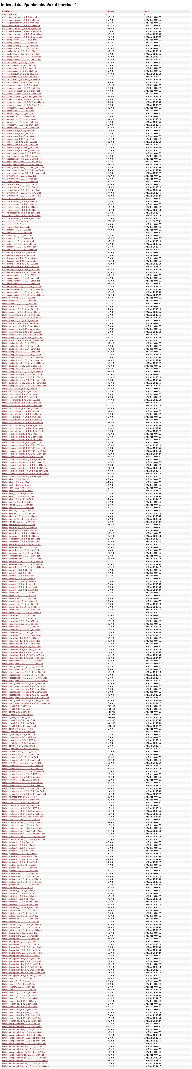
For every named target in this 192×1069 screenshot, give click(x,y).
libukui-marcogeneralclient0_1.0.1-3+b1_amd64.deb (25, 681)
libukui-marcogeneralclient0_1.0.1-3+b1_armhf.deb (24, 675)
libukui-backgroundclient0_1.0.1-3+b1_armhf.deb (23, 1038)
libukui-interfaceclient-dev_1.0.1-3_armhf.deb (22, 822)
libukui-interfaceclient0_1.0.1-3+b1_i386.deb (21, 808)
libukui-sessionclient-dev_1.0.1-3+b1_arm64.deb (23, 428)
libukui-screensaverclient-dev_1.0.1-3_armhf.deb (23, 459)
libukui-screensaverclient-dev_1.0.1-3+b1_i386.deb (24, 468)
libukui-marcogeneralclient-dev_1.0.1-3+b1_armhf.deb (25, 698)
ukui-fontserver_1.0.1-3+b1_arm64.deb (19, 247)
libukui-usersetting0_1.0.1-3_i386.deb (18, 298)
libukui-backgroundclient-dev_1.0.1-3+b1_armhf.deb (25, 1061)
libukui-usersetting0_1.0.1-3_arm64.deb (19, 304)
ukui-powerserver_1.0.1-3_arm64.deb (18, 114)
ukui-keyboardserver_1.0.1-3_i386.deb (19, 176)
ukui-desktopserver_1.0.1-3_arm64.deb (19, 258)
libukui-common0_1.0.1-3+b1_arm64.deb (20, 995)
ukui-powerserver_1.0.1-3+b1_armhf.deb (20, 122)
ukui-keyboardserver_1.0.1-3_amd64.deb (20, 184)
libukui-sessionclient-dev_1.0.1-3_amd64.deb (22, 420)
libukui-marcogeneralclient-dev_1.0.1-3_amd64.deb (24, 692)
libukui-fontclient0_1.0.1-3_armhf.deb (18, 890)
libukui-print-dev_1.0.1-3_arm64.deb (18, 508)
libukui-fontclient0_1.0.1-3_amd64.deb (19, 896)
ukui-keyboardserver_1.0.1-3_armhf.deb (19, 179)
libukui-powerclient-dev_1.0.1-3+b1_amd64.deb (23, 567)
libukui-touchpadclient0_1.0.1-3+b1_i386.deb (21, 355)
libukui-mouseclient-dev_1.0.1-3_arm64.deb (21, 644)
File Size (110, 11)
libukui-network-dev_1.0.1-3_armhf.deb (19, 596)
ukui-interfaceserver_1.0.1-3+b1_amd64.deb (21, 218)
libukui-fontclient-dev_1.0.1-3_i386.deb (19, 910)
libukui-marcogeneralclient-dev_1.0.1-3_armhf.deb (24, 686)
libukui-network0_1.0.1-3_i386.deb (17, 570)
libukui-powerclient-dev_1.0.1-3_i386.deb (20, 547)
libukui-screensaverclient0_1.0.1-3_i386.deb (21, 434)
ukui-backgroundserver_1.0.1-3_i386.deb (20, 275)
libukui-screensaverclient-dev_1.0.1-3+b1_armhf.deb (25, 471)
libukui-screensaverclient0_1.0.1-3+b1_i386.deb (23, 445)
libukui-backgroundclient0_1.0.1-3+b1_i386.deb (23, 1035)
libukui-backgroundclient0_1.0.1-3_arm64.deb (22, 1029)
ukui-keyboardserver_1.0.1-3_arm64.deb (20, 182)
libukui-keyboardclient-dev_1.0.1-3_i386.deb (21, 774)
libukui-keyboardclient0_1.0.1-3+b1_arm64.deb (22, 769)
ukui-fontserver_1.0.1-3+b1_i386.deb (18, 241)
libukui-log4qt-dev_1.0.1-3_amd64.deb (19, 737)
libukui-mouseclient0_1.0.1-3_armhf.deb (19, 618)
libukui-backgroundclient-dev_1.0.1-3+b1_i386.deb (24, 1058)
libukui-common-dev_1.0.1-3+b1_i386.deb (20, 1012)
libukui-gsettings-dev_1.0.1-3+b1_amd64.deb (22, 885)
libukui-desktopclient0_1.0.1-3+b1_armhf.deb (22, 947)
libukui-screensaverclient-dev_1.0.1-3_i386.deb (22, 457)
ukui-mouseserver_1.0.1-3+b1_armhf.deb (20, 145)
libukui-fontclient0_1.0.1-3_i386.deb (17, 888)
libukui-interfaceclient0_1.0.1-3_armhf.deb (20, 800)
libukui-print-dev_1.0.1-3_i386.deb (17, 502)
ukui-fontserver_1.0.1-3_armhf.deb (17, 233)
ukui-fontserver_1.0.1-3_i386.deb (16, 230)
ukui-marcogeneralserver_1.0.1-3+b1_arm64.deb (23, 170)
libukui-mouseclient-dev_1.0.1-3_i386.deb (20, 638)
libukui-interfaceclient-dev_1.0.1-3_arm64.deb (22, 825)
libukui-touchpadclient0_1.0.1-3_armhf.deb (20, 346)
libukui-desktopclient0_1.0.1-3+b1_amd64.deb (22, 953)
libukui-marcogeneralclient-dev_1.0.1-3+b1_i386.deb (25, 695)
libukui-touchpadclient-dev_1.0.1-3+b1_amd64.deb (24, 386)
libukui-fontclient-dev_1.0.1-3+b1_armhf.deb (21, 924)
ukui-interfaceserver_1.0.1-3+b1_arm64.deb (21, 216)
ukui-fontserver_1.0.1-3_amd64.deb (17, 238)
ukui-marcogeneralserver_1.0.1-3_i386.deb (21, 153)
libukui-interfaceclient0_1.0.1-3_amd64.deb (21, 805)
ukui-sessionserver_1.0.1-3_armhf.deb (19, 65)
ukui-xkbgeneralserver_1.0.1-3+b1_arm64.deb (22, 34)
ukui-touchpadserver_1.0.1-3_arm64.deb (20, 46)
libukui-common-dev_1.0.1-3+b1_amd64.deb (21, 1021)
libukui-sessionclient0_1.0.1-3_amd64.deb (20, 397)
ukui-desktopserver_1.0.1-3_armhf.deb (19, 255)
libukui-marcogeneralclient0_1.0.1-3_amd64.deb (23, 669)
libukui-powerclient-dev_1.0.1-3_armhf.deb (20, 550)
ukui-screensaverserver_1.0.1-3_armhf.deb (21, 88)
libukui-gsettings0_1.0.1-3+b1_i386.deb (19, 854)
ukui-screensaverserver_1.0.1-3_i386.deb (20, 85)
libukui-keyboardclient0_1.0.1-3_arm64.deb (21, 757)
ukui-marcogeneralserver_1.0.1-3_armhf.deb (21, 156)
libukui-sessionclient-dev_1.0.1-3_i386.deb (20, 411)
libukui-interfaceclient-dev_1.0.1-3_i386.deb (21, 820)
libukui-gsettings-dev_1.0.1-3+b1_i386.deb (20, 876)
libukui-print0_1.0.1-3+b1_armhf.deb (18, 493)
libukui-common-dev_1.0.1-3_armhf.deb (19, 1004)
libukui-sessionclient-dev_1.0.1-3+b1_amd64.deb (23, 431)
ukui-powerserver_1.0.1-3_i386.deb (17, 108)
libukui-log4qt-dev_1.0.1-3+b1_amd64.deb (20, 749)
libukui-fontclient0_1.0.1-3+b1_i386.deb (19, 899)
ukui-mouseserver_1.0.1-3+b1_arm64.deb (20, 147)
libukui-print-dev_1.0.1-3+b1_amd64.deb (20, 522)
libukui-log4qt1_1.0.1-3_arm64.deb (17, 712)
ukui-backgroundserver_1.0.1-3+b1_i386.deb (21, 287)
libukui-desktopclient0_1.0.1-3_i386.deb (19, 933)
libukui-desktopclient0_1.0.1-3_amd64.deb (20, 941)
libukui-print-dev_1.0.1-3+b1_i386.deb (18, 513)
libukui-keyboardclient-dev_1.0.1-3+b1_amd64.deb (24, 794)
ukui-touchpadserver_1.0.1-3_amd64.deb (20, 48)
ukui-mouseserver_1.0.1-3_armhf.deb (18, 133)
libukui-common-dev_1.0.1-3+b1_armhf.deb (21, 1015)
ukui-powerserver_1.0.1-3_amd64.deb (18, 116)
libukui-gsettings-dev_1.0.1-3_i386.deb (19, 865)
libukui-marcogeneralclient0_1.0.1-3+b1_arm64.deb (24, 678)
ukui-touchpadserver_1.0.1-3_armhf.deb (19, 43)
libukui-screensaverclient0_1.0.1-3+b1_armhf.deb (23, 448)
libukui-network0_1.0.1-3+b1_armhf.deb (19, 584)
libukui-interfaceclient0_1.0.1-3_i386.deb (19, 797)
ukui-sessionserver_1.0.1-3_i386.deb (18, 63)
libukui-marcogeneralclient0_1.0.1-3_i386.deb (22, 661)
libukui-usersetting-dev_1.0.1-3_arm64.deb (21, 326)
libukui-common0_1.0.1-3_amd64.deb (18, 987)
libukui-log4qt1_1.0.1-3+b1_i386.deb (18, 717)
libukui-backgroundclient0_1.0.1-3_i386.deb (21, 1024)
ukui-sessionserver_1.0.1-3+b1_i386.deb (20, 74)
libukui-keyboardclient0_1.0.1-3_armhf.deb (20, 754)
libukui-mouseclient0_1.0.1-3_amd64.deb (20, 624)
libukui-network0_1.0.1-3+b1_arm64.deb (19, 587)
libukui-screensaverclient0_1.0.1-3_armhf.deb (22, 437)
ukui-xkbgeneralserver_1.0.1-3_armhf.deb (20, 20)
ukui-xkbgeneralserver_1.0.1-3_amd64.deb (21, 26)
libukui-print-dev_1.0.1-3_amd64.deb (18, 510)
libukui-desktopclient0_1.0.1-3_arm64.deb (20, 939)
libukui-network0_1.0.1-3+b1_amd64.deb (20, 590)
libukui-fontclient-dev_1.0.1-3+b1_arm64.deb (21, 927)
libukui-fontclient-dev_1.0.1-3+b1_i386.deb (20, 922)
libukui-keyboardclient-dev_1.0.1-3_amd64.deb (22, 783)
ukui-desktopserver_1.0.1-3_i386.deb (18, 252)
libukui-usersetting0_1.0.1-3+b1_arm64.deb (21, 315)
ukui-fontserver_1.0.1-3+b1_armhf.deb (19, 244)
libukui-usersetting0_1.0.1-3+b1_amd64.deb (21, 318)
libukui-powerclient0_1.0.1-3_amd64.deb (20, 533)
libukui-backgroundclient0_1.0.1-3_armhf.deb (22, 1027)
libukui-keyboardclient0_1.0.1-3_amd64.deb (21, 760)
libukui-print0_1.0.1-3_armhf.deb (16, 482)
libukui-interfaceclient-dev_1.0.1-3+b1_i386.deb (23, 831)
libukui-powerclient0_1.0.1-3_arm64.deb (19, 530)
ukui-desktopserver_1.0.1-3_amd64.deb (19, 261)
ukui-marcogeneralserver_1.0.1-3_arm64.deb (22, 159)
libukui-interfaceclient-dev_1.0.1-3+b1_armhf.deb (23, 834)
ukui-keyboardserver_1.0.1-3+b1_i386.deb (20, 187)
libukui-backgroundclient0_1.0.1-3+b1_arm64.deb (23, 1041)
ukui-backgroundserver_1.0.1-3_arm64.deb (21, 281)
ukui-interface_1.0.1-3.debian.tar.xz (17, 227)
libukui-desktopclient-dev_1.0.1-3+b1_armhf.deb (23, 970)
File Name (7, 11)
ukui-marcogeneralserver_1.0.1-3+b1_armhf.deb (23, 167)
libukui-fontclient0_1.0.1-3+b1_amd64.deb (20, 907)
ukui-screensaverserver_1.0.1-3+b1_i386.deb (22, 97)
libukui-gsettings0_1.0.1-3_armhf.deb (18, 845)
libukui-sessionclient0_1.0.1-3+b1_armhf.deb (21, 403)
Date (146, 11)
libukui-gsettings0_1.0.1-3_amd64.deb (19, 851)
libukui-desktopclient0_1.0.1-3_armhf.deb (20, 936)
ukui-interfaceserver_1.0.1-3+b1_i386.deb (20, 210)
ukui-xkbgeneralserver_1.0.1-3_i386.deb (19, 17)
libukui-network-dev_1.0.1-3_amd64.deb (19, 601)
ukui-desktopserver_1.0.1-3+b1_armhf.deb (20, 267)
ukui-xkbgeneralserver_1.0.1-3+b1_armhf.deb (22, 31)
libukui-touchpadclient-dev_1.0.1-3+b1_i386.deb (23, 377)
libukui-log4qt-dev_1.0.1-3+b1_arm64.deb (20, 746)
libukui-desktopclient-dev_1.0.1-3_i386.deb (21, 956)
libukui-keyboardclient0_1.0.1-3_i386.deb (20, 751)
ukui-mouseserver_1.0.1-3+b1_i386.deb (19, 142)
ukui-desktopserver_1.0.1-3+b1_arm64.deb (21, 270)
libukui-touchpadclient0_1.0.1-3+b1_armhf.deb (22, 357)
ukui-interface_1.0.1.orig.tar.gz (15, 221)
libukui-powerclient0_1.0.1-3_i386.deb (18, 525)
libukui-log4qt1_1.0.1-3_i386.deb (16, 706)
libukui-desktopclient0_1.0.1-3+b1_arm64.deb (22, 950)
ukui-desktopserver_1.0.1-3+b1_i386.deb (20, 264)
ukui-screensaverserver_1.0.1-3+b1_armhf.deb (22, 99)
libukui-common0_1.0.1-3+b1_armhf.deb (20, 992)
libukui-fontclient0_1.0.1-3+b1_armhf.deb (20, 902)
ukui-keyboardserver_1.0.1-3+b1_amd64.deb (22, 196)
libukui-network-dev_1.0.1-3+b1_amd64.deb (21, 613)
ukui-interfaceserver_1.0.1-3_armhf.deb (19, 201)
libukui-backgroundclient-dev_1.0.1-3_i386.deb (22, 1046)
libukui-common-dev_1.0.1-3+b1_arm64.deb (21, 1018)
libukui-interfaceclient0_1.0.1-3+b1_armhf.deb (22, 811)
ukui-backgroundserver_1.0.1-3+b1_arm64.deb (22, 292)
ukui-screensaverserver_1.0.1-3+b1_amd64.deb (23, 105)
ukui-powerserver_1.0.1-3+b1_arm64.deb (20, 125)
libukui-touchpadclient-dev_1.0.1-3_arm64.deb (22, 372)
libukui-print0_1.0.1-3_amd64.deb (16, 488)
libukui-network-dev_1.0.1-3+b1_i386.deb (20, 604)
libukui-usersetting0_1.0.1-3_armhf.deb (19, 301)
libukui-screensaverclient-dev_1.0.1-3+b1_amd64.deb (25, 476)
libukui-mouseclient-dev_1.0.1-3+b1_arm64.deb (23, 655)
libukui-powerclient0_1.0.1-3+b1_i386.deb (20, 536)
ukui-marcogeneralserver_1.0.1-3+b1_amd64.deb (23, 173)
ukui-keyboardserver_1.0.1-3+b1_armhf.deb (21, 190)
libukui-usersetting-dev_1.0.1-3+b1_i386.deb (21, 332)
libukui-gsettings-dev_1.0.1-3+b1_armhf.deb (21, 879)
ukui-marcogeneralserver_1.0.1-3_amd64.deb (22, 162)
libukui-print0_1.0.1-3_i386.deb (15, 479)
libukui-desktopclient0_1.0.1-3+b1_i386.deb (21, 944)
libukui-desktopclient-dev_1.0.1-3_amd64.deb (22, 964)
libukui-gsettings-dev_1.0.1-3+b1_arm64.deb (21, 882)
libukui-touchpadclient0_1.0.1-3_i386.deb (20, 343)
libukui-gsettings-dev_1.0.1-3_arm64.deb (20, 871)
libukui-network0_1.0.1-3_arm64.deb (18, 576)
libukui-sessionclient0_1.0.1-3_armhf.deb (20, 391)
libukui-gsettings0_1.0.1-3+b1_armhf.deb (20, 856)
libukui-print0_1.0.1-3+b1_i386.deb (17, 491)
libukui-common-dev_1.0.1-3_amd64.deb (20, 1009)
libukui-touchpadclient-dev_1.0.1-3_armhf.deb (22, 369)
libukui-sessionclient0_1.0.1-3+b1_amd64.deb (22, 408)
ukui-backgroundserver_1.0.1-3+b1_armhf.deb (22, 289)
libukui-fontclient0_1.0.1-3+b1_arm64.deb (20, 905)
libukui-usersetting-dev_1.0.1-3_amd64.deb (21, 329)
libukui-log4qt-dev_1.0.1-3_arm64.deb (18, 734)
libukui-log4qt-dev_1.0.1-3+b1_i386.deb (19, 740)
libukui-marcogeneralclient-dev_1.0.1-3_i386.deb (23, 683)
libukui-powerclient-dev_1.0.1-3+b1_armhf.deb (22, 562)
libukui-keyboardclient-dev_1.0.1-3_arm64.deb (22, 780)
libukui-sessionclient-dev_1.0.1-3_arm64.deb (21, 417)
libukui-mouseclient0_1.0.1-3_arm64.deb (20, 621)
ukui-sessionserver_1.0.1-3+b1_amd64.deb (21, 82)
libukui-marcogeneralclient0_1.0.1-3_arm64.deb (23, 666)
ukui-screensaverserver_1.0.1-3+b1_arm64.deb (23, 102)
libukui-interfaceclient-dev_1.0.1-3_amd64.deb (22, 828)
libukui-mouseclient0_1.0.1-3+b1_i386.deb (20, 627)
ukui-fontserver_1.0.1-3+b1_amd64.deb (19, 250)
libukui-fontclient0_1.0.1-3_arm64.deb (18, 893)
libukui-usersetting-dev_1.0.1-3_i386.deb (20, 321)
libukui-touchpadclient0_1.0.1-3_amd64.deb (21, 352)
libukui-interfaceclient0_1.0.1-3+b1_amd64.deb (22, 817)
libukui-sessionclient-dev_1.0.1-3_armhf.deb (21, 414)
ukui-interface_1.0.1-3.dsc (13, 224)
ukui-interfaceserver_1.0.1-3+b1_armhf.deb (21, 213)
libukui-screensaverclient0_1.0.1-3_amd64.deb (22, 442)
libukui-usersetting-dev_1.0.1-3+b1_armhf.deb (22, 335)
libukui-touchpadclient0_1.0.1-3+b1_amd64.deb (23, 363)
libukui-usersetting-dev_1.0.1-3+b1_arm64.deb (22, 338)
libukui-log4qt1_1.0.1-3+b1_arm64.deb (19, 723)
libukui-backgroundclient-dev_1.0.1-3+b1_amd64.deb (25, 1066)
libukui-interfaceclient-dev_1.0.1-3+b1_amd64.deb (24, 839)
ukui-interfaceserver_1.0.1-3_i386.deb (18, 199)
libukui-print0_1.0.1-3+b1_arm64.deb (18, 496)
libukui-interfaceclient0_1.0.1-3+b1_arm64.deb (22, 814)
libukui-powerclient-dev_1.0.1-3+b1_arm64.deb (22, 564)
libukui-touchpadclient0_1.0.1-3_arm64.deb (21, 349)
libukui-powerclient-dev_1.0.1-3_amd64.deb (21, 556)
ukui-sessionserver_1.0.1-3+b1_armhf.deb (20, 77)
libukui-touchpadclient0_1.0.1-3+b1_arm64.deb (22, 360)
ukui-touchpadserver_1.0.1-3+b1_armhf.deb (21, 54)
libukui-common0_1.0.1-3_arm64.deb (18, 984)
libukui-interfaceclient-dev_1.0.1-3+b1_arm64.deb (23, 837)
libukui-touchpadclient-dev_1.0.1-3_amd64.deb (22, 374)
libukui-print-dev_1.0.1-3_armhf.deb (17, 505)
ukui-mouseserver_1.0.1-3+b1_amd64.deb (20, 150)
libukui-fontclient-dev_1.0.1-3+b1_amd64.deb (22, 930)
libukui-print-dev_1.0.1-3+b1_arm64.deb (19, 519)
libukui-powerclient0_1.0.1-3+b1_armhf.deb (21, 539)
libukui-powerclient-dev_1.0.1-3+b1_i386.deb (21, 559)
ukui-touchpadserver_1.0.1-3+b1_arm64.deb (21, 57)
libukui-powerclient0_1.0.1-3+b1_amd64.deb (21, 545)
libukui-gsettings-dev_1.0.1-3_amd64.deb (20, 873)
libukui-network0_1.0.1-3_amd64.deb (18, 579)
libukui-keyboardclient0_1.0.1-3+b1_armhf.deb (22, 766)
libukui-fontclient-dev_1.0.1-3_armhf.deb (19, 913)
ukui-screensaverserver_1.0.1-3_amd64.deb (21, 94)
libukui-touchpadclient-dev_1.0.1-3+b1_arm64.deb (24, 383)
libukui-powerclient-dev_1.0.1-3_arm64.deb (21, 553)
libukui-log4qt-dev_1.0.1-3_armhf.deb (18, 732)
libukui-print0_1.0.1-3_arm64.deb (16, 485)
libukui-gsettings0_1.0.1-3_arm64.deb (18, 848)
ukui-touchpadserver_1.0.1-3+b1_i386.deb (20, 51)
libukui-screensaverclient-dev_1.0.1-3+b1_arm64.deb (25, 474)
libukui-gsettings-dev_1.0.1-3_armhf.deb (19, 868)
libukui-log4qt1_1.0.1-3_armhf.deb (17, 709)
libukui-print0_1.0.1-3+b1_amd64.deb (18, 499)
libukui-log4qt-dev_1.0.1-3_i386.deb (17, 729)
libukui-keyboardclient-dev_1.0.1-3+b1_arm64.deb (24, 791)
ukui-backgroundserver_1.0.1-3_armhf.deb (20, 278)
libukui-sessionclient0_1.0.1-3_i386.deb (19, 389)
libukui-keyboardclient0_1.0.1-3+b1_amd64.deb (23, 771)
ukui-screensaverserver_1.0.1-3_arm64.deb (21, 91)
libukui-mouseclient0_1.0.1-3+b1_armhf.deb (21, 630)
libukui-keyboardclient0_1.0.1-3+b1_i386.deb (21, 763)
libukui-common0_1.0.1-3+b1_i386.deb (19, 990)
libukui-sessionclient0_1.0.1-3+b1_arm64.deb (22, 406)
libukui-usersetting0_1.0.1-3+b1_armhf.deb (21, 312)
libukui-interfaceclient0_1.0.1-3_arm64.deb (20, 803)
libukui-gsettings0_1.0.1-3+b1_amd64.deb (20, 862)
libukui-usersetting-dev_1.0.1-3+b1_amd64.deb (22, 340)
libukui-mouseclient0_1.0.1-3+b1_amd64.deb (22, 635)
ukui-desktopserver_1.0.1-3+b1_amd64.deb (21, 272)
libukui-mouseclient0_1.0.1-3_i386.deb (19, 615)
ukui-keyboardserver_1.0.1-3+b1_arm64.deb (21, 193)
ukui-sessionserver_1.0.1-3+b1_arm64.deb (21, 80)
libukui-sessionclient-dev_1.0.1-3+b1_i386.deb (22, 423)
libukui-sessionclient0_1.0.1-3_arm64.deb (20, 394)
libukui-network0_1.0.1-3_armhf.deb (18, 573)
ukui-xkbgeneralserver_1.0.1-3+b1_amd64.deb (22, 37)
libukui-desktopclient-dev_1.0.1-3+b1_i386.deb (22, 967)
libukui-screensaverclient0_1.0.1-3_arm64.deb (22, 440)
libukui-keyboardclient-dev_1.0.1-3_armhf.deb (22, 777)
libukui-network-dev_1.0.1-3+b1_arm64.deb (21, 610)
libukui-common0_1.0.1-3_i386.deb (17, 978)
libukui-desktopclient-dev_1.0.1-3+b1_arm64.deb (23, 973)
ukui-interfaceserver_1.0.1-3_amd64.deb (20, 207)
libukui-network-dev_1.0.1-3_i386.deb (18, 593)
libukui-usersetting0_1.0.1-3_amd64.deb (19, 306)
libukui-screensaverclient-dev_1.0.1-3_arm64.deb (23, 462)
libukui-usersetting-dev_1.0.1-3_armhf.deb (20, 323)
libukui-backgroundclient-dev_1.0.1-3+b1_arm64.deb (25, 1063)
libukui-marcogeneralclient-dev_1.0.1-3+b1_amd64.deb (26, 703)
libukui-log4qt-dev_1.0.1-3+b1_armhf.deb (20, 743)
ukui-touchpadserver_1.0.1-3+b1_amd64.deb (22, 60)
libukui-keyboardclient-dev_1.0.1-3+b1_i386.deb (23, 786)
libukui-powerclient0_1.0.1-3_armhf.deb (19, 528)
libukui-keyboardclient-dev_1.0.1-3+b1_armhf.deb (23, 788)
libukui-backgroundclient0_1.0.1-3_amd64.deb (22, 1032)
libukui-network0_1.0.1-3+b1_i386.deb (19, 581)
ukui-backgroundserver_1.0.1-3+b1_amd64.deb (23, 295)
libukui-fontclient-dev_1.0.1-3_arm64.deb (20, 916)
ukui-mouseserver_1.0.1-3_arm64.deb (19, 136)
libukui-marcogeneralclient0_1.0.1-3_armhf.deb (22, 664)
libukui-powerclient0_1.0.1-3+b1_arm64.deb (21, 542)
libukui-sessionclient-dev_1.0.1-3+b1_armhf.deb (23, 425)
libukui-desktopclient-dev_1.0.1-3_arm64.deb (21, 961)
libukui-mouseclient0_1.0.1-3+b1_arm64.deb (21, 632)
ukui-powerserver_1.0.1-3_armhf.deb (18, 111)
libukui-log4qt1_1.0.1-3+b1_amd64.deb (19, 726)
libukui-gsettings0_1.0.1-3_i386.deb (17, 842)
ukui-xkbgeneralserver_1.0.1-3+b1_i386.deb (21, 29)
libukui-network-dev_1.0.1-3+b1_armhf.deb (21, 607)
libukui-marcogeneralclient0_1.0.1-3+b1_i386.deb (23, 672)
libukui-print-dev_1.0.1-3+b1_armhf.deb (19, 516)
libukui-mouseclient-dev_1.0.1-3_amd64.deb (21, 647)
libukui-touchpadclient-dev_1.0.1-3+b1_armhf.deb (23, 380)
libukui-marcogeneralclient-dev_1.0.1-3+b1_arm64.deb (26, 700)
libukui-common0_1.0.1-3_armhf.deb (18, 981)
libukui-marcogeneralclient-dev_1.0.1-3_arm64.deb (24, 689)
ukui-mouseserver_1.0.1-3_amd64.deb (19, 139)
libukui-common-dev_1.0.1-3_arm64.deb (19, 1007)
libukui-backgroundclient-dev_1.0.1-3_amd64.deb (23, 1055)
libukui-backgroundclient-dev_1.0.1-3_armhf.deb (23, 1049)
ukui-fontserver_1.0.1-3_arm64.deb (17, 235)
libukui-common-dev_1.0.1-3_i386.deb (19, 1001)
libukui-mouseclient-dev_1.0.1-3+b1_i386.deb (22, 649)
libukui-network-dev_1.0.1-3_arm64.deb (19, 598)
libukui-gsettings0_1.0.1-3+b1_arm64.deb (20, 859)
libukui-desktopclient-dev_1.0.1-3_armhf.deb (21, 958)
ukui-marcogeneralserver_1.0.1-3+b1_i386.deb (22, 165)
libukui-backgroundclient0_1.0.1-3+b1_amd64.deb (24, 1044)
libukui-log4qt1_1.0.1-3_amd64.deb (17, 715)
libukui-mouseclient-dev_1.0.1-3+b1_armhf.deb (22, 652)
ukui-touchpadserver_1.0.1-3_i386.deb (19, 40)
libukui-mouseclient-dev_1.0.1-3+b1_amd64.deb (23, 658)
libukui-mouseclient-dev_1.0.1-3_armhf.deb (21, 641)
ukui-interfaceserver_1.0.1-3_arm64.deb (19, 204)
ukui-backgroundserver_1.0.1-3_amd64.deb (21, 284)
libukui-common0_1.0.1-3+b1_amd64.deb (20, 998)
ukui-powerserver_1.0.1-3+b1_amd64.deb (20, 128)
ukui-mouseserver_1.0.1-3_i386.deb (18, 130)
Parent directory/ (9, 14)
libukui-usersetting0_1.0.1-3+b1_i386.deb (20, 309)
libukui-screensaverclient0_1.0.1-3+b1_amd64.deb (24, 454)
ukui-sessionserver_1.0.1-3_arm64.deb (19, 68)
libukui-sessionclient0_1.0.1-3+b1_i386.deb (21, 400)
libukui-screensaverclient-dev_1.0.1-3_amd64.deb (24, 465)
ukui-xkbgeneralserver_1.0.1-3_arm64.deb (20, 23)
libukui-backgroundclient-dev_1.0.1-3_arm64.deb (23, 1052)
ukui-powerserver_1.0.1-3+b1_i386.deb (19, 119)
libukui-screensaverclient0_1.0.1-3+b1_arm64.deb (24, 451)
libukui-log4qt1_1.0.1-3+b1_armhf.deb (18, 720)
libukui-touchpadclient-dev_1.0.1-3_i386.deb (21, 366)
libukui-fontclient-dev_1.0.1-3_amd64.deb (20, 919)
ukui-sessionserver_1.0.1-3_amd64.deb (19, 71)
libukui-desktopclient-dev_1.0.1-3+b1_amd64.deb (23, 975)
